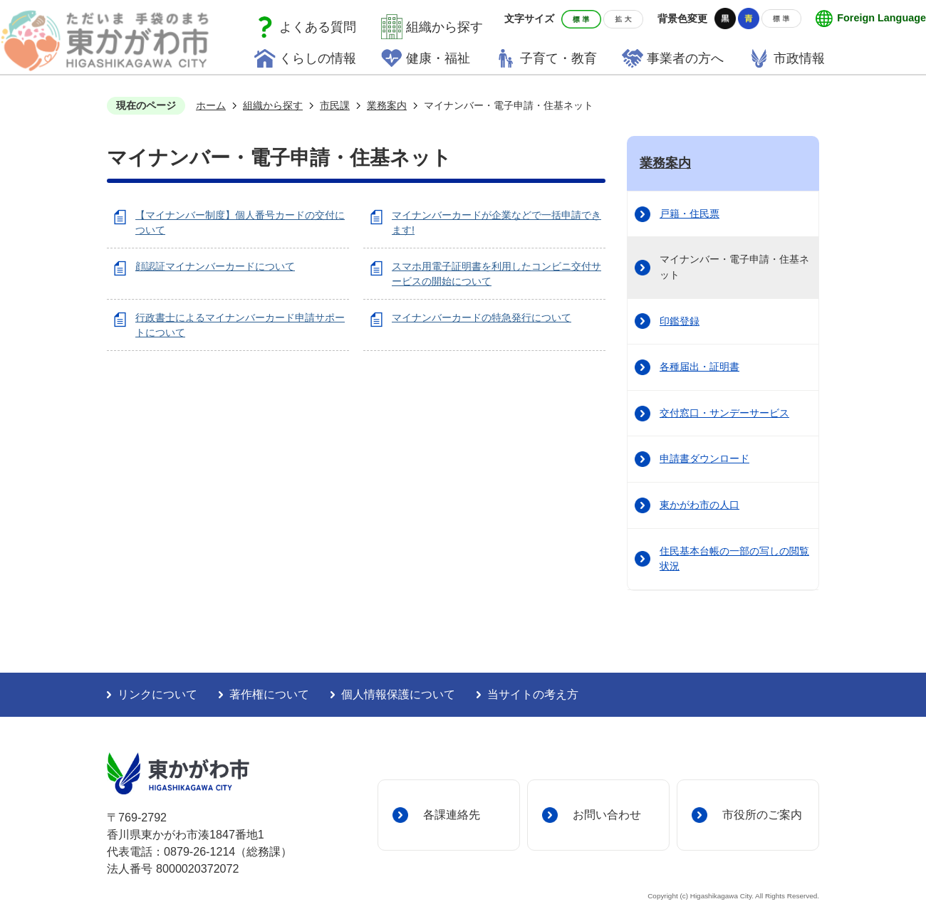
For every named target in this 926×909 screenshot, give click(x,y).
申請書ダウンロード (704, 458)
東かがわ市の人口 (699, 504)
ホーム (211, 105)
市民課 (335, 105)
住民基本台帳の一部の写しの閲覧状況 (734, 558)
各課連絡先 (451, 814)
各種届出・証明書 (699, 366)
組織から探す (444, 27)
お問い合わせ (607, 814)
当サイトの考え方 (532, 694)
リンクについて (157, 694)
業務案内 (387, 105)
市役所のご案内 (762, 814)
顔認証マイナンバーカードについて (215, 266)
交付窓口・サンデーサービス (724, 413)
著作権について (269, 694)
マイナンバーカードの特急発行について (481, 317)
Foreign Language (881, 17)
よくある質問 (317, 27)
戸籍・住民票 (689, 213)
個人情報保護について (398, 694)
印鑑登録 (679, 321)
